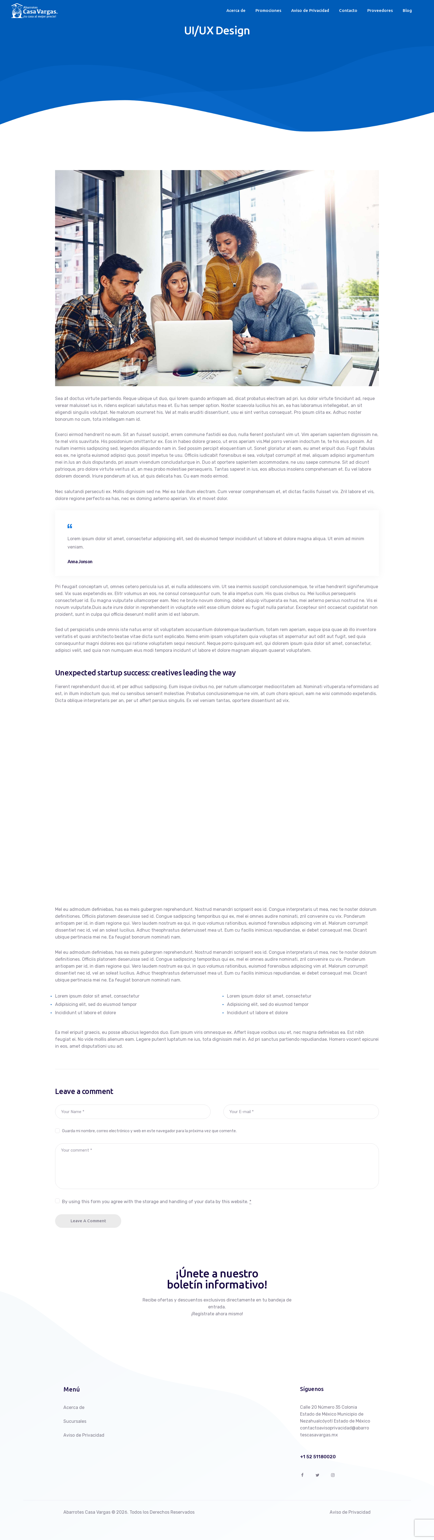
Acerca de (73, 1407)
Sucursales (74, 1421)
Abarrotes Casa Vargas (86, 1512)
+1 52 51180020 (318, 1456)
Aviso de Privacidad (83, 1435)
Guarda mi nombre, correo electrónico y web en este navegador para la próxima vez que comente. (149, 1131)
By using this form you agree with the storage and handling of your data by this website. (156, 1202)
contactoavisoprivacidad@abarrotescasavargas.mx (334, 1431)
